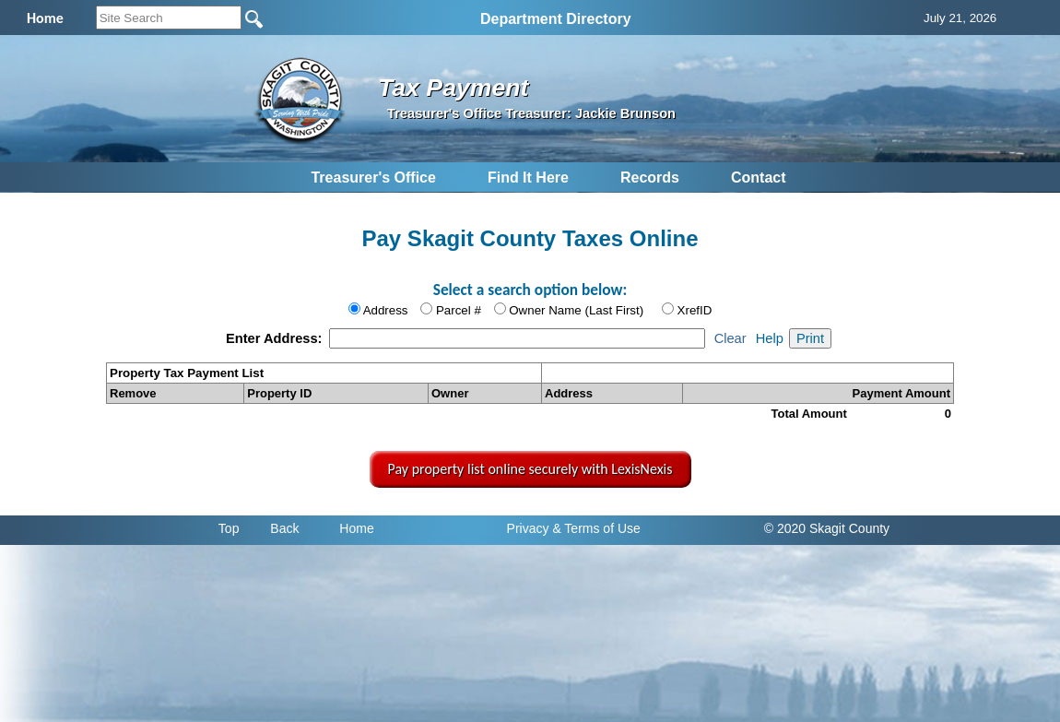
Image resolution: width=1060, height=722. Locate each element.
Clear (730, 338)
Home (356, 528)
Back (284, 528)
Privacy (528, 528)
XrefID (695, 310)
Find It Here (528, 177)
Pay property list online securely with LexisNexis (530, 469)
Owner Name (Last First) (576, 310)
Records (649, 177)
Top (229, 528)
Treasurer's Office (373, 177)
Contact (758, 177)
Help (769, 338)
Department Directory (555, 19)
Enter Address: (276, 338)
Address (385, 310)
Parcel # (458, 310)
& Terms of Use (596, 528)
